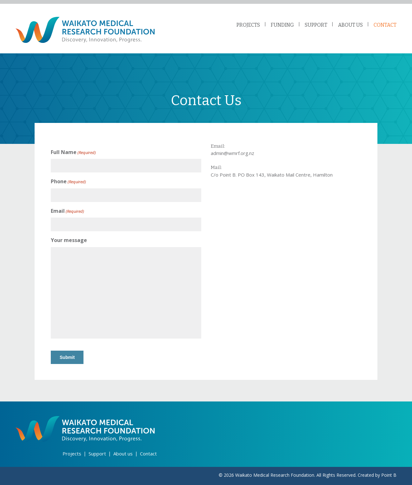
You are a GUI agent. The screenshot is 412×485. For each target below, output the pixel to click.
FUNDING (282, 25)
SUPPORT (316, 25)
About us (123, 453)
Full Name (73, 152)
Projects (72, 453)
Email (67, 211)
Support (97, 453)
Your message (69, 240)
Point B (388, 475)
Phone (68, 181)
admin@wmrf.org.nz (232, 153)
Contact (148, 453)
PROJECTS (248, 25)
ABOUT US (350, 25)
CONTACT (385, 25)
